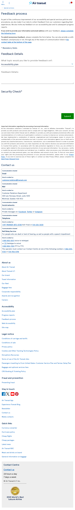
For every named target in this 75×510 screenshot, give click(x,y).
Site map (5, 327)
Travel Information (9, 279)
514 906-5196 (13, 251)
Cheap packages (8, 440)
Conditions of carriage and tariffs (14, 338)
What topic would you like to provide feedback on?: (27, 60)
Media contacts (7, 417)
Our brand (6, 275)
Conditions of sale (9, 342)
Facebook (22, 211)
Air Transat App (7, 400)
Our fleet (5, 283)
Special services (9, 8)
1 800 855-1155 (8, 246)
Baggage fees (7, 287)
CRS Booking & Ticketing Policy (14, 371)
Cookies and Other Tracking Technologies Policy (20, 351)
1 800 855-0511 (8, 240)
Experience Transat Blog (11, 404)
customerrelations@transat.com (14, 180)
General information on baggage (14, 456)
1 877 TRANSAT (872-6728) (12, 225)
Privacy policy (7, 347)
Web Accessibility (8, 323)
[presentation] (19, 105)
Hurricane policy (8, 432)
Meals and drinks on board (12, 452)
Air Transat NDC (8, 448)
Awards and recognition (11, 296)
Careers (5, 300)
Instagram (38, 211)
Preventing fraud (8, 382)
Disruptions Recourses (10, 355)
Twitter (29, 211)
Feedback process (9, 319)
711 (5, 243)
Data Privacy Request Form (10, 159)
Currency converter (9, 428)
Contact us (6, 412)
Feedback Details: (10, 71)
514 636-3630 (37, 225)
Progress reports (8, 315)
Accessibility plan (8, 311)
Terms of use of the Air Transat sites (15, 359)
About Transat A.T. (8, 271)
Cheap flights (7, 436)
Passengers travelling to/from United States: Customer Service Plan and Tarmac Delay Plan (36, 363)
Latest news (6, 444)
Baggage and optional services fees (15, 367)
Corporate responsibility (11, 291)
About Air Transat (8, 267)
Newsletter (6, 408)
